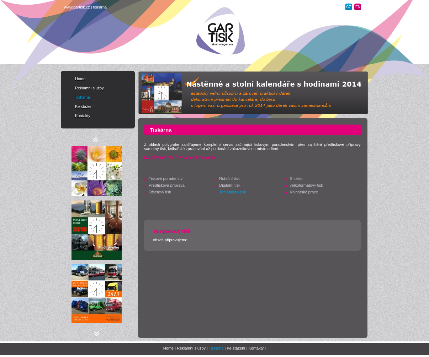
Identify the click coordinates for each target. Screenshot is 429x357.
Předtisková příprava (167, 185)
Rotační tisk (229, 178)
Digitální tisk (229, 185)
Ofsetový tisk (160, 192)
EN (357, 7)
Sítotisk (296, 178)
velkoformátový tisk (306, 185)
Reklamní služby (89, 88)
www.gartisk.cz (77, 7)
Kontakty (82, 116)
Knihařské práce (304, 192)
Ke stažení (84, 106)
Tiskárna (82, 97)
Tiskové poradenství (166, 178)
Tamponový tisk (232, 192)
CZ (348, 7)
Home (80, 79)
